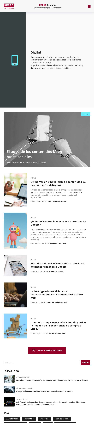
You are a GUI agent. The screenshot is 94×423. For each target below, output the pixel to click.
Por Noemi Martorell (36, 162)
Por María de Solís (58, 243)
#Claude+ (45, 419)
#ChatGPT (29, 419)
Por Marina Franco (57, 333)
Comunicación (62, 419)
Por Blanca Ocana (55, 271)
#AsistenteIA (12, 419)
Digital (85, 114)
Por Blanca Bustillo (57, 201)
